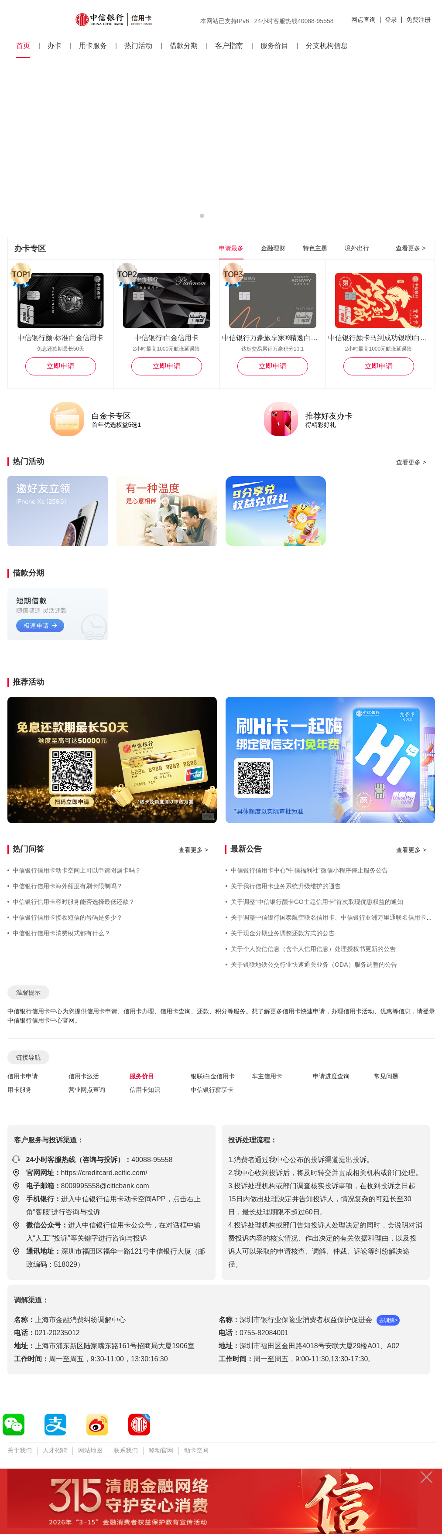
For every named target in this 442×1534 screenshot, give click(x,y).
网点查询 (363, 19)
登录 (391, 19)
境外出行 (357, 248)
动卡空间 (196, 1450)
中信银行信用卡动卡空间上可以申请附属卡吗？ (74, 870)
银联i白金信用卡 (213, 1076)
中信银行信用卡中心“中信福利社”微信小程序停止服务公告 (306, 870)
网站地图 (90, 1450)
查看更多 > (410, 248)
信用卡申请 (22, 1076)
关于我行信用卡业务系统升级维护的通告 (283, 886)
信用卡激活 (84, 1076)
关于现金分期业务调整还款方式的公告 (280, 933)
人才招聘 (55, 1450)
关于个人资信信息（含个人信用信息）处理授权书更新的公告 (310, 948)
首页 (23, 45)
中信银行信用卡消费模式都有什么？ (59, 933)
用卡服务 (93, 45)
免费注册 (418, 19)
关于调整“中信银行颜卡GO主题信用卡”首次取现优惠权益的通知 (314, 901)
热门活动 (138, 45)
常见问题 (386, 1076)
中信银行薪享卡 (212, 1089)
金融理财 (273, 248)
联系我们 (125, 1450)
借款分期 (184, 45)
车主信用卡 (267, 1076)
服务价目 (274, 45)
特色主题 (315, 248)
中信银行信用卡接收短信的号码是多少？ (65, 917)
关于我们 (19, 1450)
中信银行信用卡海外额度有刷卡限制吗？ (65, 886)
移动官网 (161, 1450)
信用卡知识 (145, 1089)
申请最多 (231, 248)
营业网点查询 (87, 1089)
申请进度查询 (331, 1076)
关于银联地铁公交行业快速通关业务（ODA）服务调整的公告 (311, 964)
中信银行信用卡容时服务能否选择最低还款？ (71, 901)
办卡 (55, 45)
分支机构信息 (327, 45)
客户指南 (229, 45)
